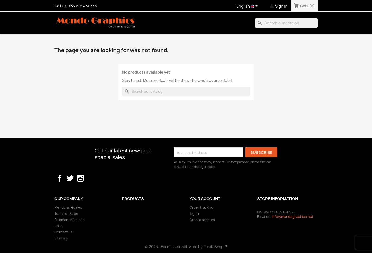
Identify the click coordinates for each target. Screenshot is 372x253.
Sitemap (61, 238)
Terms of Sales (66, 213)
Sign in (195, 213)
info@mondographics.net (292, 216)
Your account (205, 198)
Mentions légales (68, 207)
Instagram (80, 178)
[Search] (286, 23)
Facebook (59, 178)
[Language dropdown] (247, 6)
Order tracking (201, 207)
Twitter (70, 178)
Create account (202, 219)
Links (58, 226)
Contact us (63, 232)
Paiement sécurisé (69, 219)
